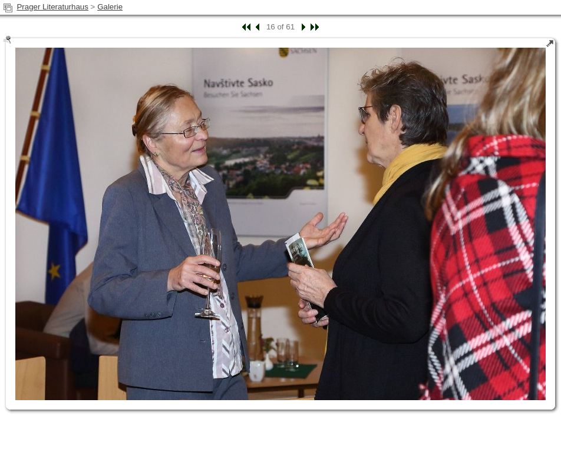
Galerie (110, 6)
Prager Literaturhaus (52, 6)
